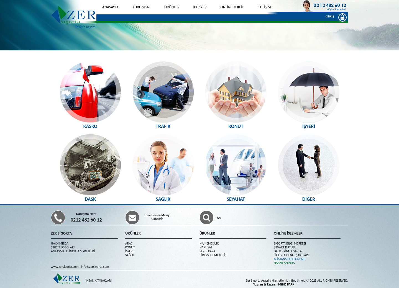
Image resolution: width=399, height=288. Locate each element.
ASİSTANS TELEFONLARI (289, 259)
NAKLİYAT (206, 247)
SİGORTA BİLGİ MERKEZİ (290, 243)
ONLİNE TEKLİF (232, 7)
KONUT (130, 247)
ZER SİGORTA (61, 233)
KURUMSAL (141, 7)
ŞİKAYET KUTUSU (285, 247)
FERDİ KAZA (207, 251)
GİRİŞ (331, 17)
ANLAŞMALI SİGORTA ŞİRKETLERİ (73, 251)
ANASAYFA (110, 7)
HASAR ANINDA (284, 263)
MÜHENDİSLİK (209, 243)
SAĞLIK (130, 255)
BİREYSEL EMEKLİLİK (213, 255)
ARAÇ (129, 243)
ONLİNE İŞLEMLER (288, 233)
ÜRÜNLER (172, 7)
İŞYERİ (129, 251)
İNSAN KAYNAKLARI (99, 280)
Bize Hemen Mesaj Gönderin (157, 217)
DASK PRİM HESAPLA (288, 251)
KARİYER (200, 7)
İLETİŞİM (264, 7)
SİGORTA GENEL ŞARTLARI (291, 255)
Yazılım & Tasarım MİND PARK (273, 284)
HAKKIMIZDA (59, 243)
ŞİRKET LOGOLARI (63, 247)
